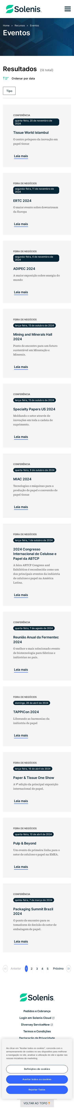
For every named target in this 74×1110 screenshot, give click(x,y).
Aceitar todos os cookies (37, 1079)
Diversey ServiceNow (37, 1025)
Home (6, 25)
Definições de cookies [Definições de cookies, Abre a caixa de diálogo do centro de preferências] (37, 1069)
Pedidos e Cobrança (37, 1011)
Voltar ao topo (37, 1103)
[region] (37, 1069)
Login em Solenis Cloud (37, 1018)
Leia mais (21, 156)
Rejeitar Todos (37, 1089)
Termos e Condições (37, 1031)
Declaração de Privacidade (37, 1038)
